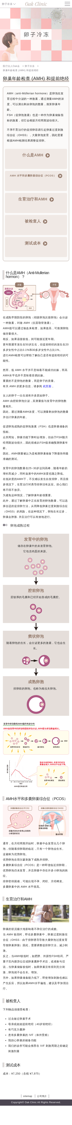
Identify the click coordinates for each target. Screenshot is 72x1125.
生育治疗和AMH (36, 199)
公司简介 (42, 1096)
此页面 (47, 386)
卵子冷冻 (7, 4)
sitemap (27, 1096)
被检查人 (36, 221)
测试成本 (36, 243)
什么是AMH (36, 155)
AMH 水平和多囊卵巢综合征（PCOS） (36, 176)
